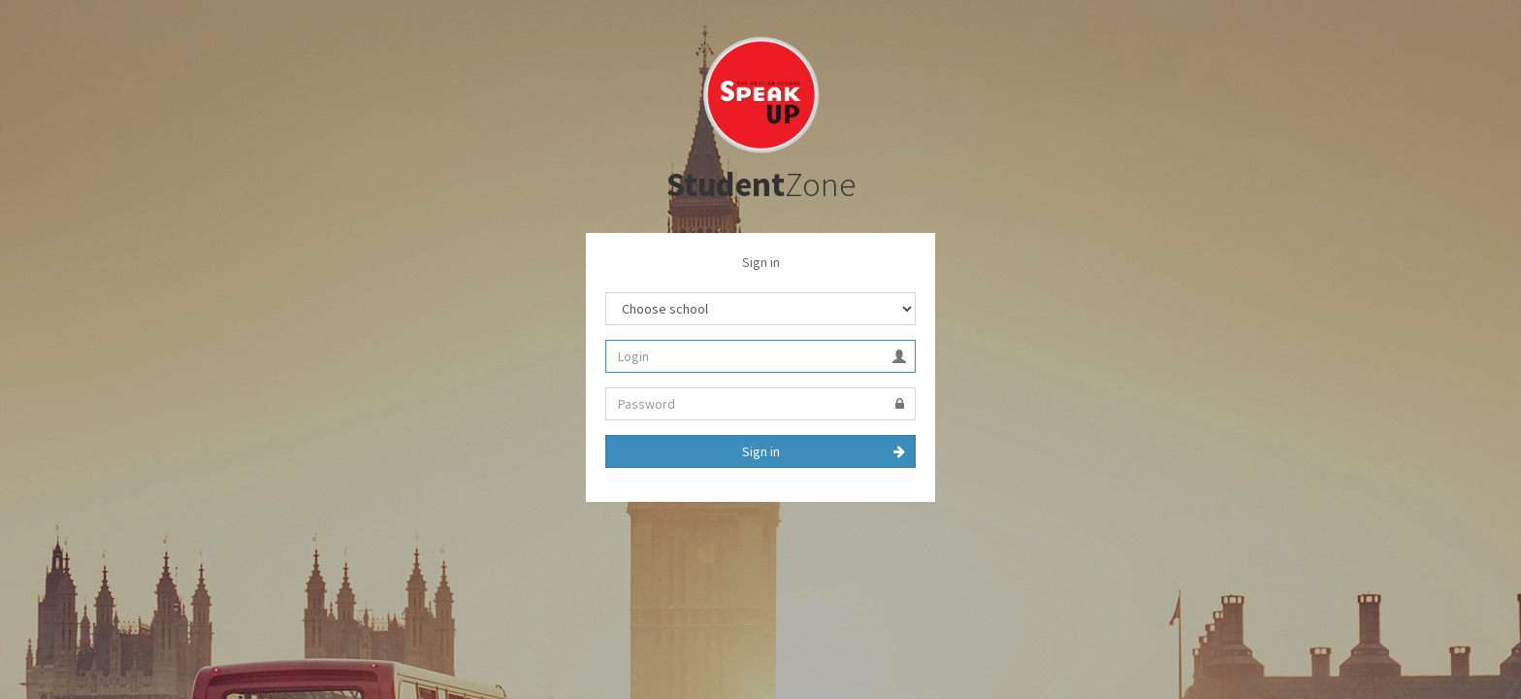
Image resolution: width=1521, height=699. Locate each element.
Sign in (761, 451)
